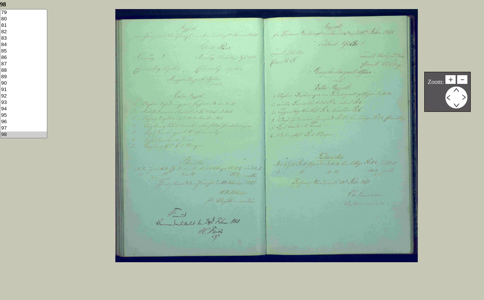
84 (23, 45)
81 (23, 25)
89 (23, 77)
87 (23, 64)
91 (23, 90)
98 (23, 134)
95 (23, 115)
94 (23, 109)
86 (23, 57)
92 (23, 96)
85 (23, 51)
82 (23, 32)
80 (23, 19)
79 (23, 12)
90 (23, 83)
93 (23, 102)
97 (23, 128)
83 (23, 38)
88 (23, 70)
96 (23, 122)
